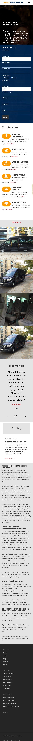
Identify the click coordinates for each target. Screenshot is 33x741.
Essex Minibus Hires (9, 700)
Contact (6, 662)
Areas (5, 656)
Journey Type (6, 76)
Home (5, 653)
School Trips (7, 685)
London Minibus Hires (9, 703)
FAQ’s (5, 665)
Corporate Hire (7, 679)
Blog (4, 659)
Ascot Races (7, 677)
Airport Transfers (8, 674)
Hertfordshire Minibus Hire (11, 706)
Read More (10, 144)
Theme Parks (7, 688)
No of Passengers (7, 92)
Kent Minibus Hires (8, 697)
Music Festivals (7, 682)
